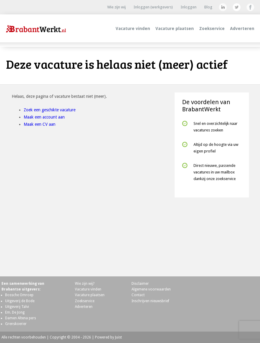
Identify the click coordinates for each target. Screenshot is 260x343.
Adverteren (242, 28)
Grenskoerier (16, 324)
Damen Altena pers (20, 318)
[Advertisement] (212, 234)
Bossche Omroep (19, 295)
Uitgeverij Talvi (17, 307)
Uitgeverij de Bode (19, 301)
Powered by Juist (108, 337)
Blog (208, 7)
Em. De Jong (15, 312)
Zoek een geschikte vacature (49, 109)
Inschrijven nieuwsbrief (150, 301)
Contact (138, 295)
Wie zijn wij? (84, 283)
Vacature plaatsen (174, 28)
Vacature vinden (133, 28)
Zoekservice (212, 28)
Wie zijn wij (116, 7)
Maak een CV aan (39, 124)
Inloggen (188, 7)
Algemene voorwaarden (151, 289)
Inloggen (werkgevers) (153, 7)
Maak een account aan (44, 117)
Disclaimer (140, 283)
